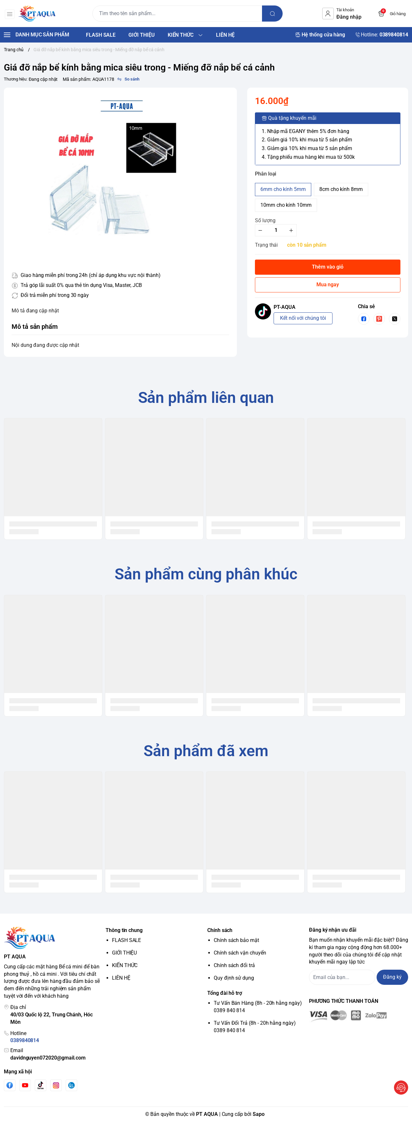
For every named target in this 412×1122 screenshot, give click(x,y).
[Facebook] (9, 1085)
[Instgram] (56, 1085)
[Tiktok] (40, 1085)
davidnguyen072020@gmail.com (48, 1058)
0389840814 (24, 1040)
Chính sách (219, 930)
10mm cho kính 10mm (286, 205)
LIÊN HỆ (121, 978)
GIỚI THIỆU (124, 953)
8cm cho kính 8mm (341, 189)
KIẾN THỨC (124, 965)
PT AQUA (207, 1114)
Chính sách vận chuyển (240, 953)
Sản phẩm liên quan (206, 397)
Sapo (259, 1114)
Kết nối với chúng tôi (303, 318)
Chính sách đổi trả (234, 965)
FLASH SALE (126, 940)
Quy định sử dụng (234, 978)
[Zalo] (71, 1085)
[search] (273, 13)
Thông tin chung (124, 930)
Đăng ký (392, 977)
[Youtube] (25, 1085)
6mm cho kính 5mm (283, 189)
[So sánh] (128, 79)
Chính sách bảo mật (236, 940)
